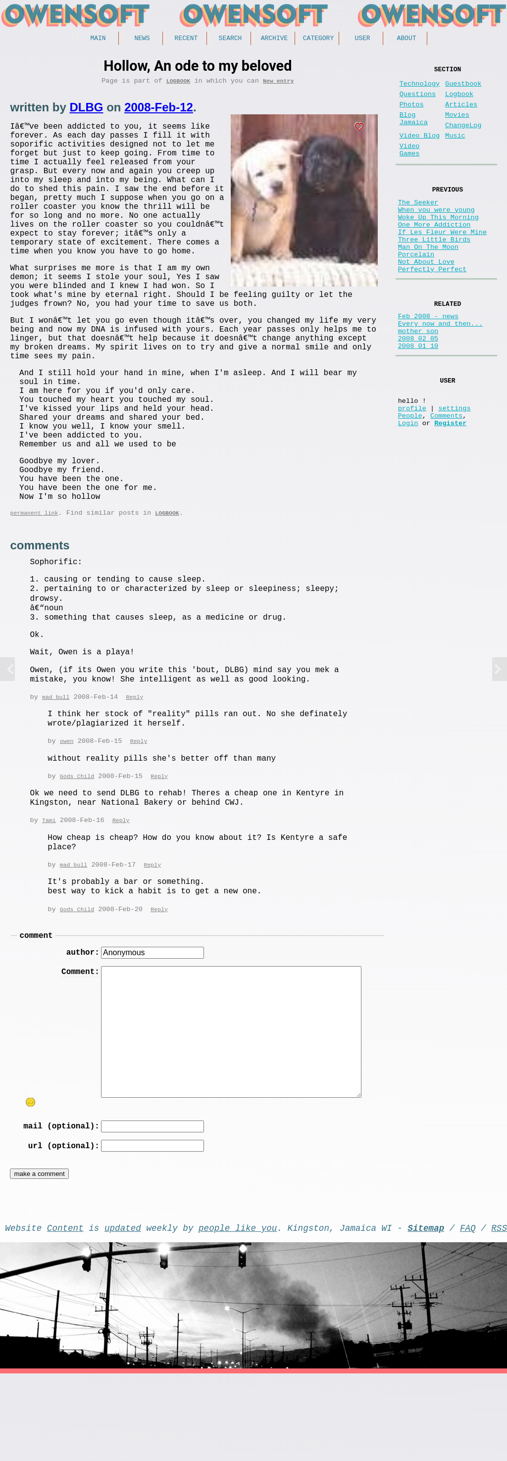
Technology (420, 88)
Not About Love (426, 299)
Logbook (178, 84)
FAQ (468, 1313)
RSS (499, 1313)
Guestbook (463, 88)
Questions (418, 100)
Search (230, 39)
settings (454, 466)
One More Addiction (434, 252)
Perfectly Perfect (432, 308)
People (410, 476)
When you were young (436, 233)
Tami (49, 894)
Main (97, 39)
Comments (446, 476)
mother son (418, 378)
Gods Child (77, 849)
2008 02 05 (418, 387)
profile (412, 466)
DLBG (86, 110)
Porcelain (416, 289)
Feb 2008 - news (428, 359)
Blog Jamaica (414, 129)
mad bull (55, 769)
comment (35, 1011)
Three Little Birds (434, 271)
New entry (278, 84)
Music (455, 149)
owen (67, 814)
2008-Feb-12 (158, 110)
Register (450, 485)
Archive (274, 39)
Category (318, 39)
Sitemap (425, 1313)
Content (65, 1313)
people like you (238, 1313)
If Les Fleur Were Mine (442, 261)
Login (408, 485)
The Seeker (418, 224)
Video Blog (420, 149)
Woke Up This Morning (438, 242)
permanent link (34, 584)
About (406, 39)
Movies (457, 125)
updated (122, 1313)
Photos (412, 112)
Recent (186, 39)
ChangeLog (463, 137)
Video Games (410, 166)
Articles (461, 112)
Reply (135, 769)
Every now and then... (440, 368)
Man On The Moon (428, 280)
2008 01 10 (418, 396)
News (142, 39)
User (362, 39)
